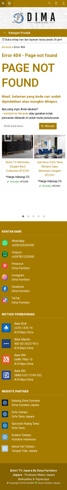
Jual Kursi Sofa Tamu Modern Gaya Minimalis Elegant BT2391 (50, 169)
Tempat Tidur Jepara (24, 451)
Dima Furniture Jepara (25, 405)
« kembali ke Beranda (15, 113)
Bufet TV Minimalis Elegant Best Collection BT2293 (17, 167)
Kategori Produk (16, 33)
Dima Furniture (21, 268)
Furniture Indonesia (24, 439)
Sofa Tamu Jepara (23, 416)
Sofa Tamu (18, 428)
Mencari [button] (48, 126)
